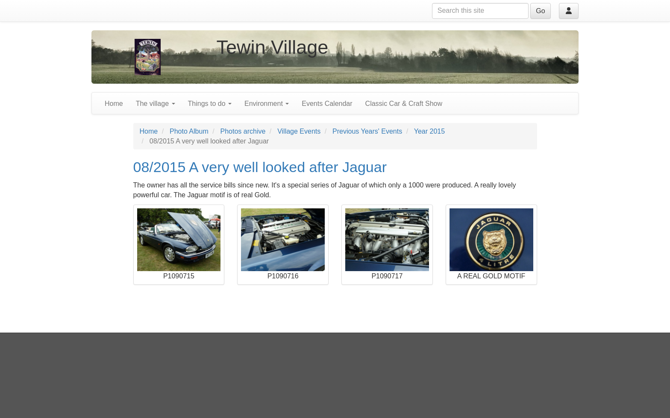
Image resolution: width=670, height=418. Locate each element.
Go (540, 11)
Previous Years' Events (367, 131)
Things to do (210, 103)
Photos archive (243, 131)
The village (155, 103)
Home (114, 103)
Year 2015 (429, 131)
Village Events (298, 131)
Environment (266, 103)
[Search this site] (480, 11)
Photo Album (189, 131)
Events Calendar (327, 103)
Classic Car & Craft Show (404, 103)
